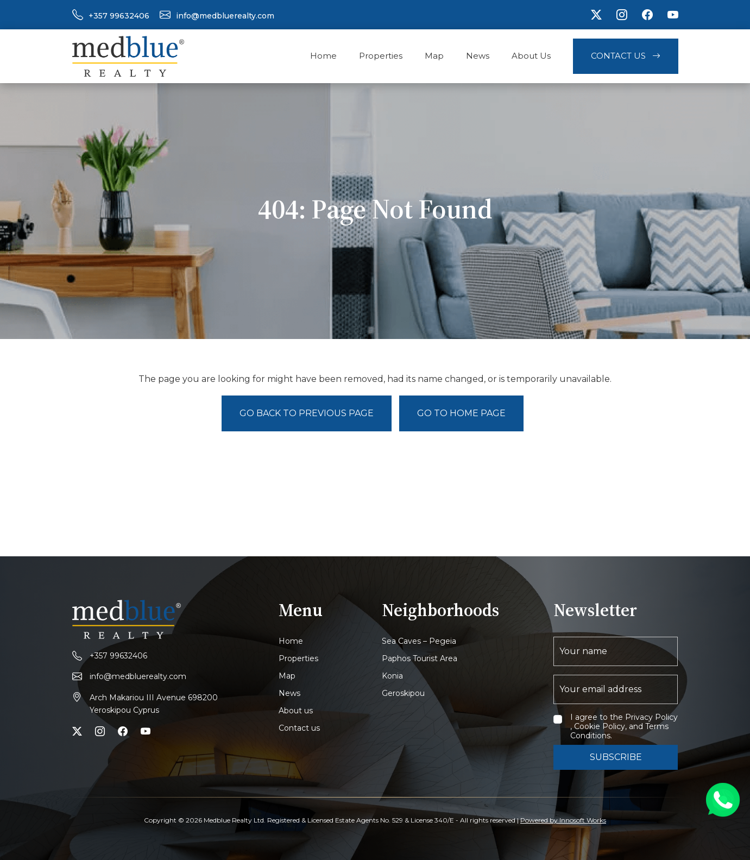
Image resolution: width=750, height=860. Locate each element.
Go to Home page (461, 413)
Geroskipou (403, 693)
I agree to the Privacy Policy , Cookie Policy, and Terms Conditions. (624, 726)
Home (323, 56)
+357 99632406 (119, 16)
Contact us (299, 728)
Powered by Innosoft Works (563, 820)
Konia (392, 676)
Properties (380, 56)
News (477, 56)
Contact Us (625, 56)
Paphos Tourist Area (419, 658)
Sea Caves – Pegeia (419, 641)
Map (434, 56)
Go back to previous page (307, 413)
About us (296, 710)
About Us (531, 56)
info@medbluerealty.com (225, 16)
